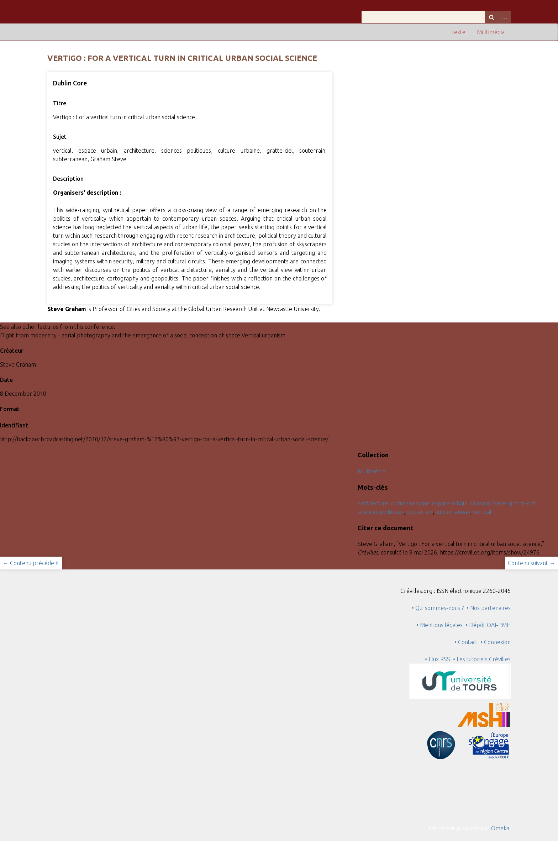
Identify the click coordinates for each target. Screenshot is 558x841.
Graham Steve (488, 503)
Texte (458, 32)
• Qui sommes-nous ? (438, 608)
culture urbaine (410, 503)
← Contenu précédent (31, 563)
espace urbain (449, 503)
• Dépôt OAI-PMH (488, 625)
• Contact (467, 642)
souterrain (420, 512)
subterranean (453, 512)
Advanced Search (504, 17)
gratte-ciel (522, 503)
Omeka (500, 828)
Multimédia (491, 32)
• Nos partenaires (489, 608)
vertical (482, 512)
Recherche (491, 17)
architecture (373, 503)
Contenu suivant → (531, 563)
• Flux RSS (437, 659)
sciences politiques (381, 512)
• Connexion (495, 642)
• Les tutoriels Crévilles (482, 659)
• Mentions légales (439, 625)
